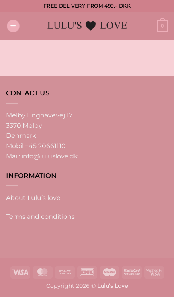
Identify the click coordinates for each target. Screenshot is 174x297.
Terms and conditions (40, 216)
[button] (13, 26)
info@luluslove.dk (50, 156)
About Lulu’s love (33, 198)
